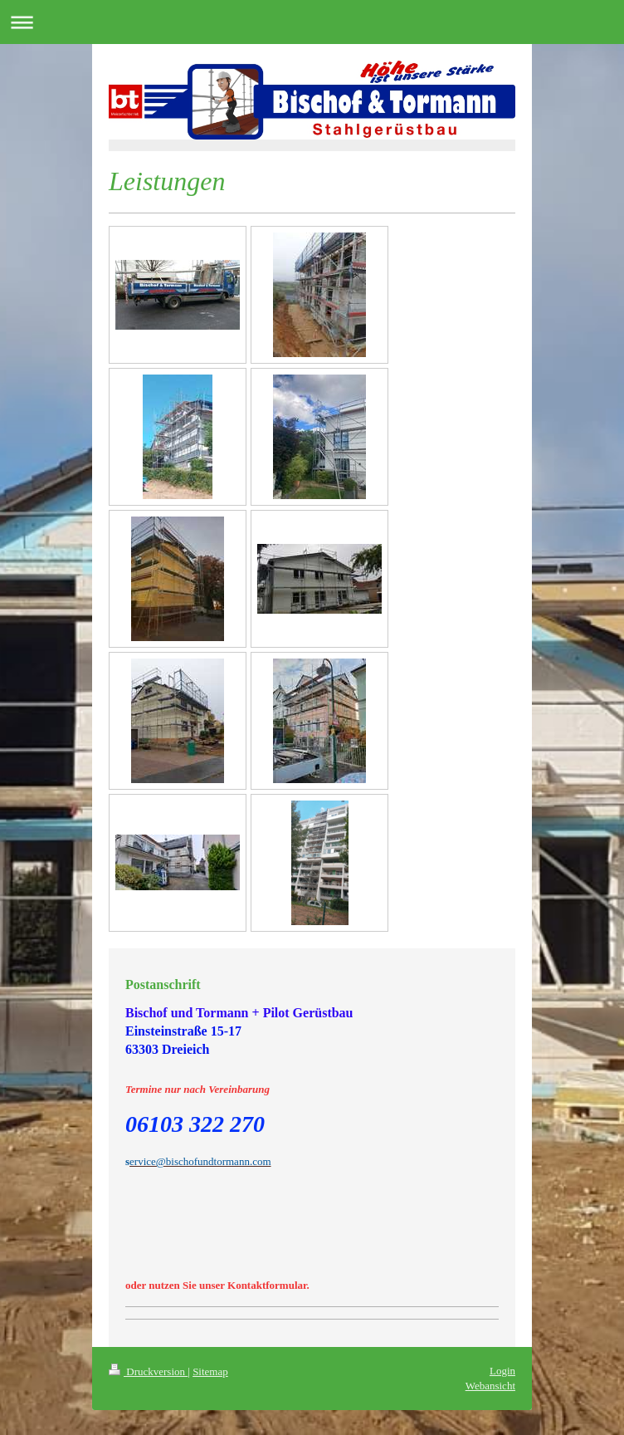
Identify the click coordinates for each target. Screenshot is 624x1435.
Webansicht (490, 1385)
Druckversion (148, 1371)
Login (502, 1370)
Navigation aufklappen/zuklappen (312, 22)
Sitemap (210, 1371)
